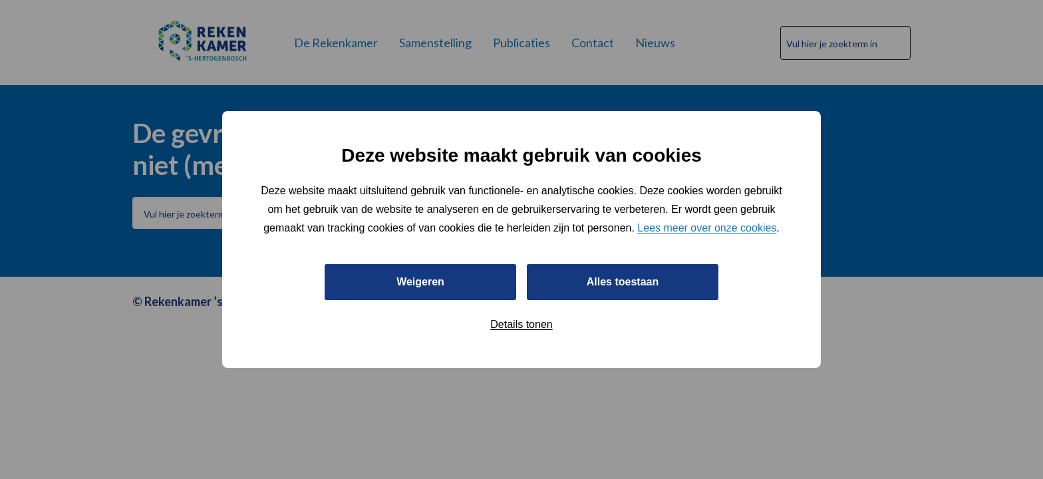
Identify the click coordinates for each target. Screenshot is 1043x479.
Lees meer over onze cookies (706, 228)
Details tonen (521, 324)
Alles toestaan (623, 281)
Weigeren (420, 281)
